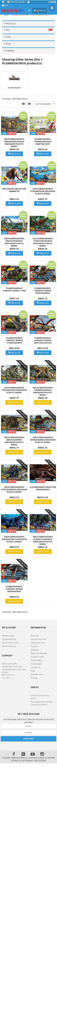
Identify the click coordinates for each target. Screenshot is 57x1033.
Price (8, 30)
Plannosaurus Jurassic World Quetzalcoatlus (43, 340)
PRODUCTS (11, 23)
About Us (35, 635)
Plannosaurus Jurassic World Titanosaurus (14, 340)
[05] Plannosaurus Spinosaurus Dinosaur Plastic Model (42, 439)
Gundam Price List (38, 639)
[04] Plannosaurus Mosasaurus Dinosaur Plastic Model (14, 539)
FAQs (33, 671)
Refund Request (9, 646)
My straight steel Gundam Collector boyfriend (41, 703)
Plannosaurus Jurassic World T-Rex (14, 289)
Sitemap (34, 678)
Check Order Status (10, 642)
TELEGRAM (6, 678)
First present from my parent (40, 697)
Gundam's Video (37, 656)
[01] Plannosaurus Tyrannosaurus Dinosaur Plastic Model (43, 391)
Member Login (8, 635)
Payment (34, 646)
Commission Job (37, 642)
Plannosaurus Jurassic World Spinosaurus (42, 290)
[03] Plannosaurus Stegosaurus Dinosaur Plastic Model (14, 489)
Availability (10, 50)
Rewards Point (37, 674)
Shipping (34, 649)
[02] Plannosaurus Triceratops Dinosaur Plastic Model (14, 390)
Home (6, 15)
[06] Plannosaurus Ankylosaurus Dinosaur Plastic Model (14, 441)
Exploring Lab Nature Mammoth (14, 189)
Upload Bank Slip (9, 639)
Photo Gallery (36, 660)
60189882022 (8, 675)
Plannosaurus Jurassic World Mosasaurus (14, 589)
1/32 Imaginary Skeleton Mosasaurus (43, 488)
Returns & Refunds (39, 653)
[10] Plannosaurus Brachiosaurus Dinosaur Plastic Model (14, 242)
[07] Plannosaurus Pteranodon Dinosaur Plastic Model (42, 191)
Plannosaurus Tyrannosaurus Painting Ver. (43, 141)
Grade (8, 36)
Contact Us (35, 667)
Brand (8, 43)
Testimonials (36, 664)
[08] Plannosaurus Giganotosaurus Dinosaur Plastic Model (43, 540)
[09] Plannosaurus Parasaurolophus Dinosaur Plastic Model (14, 143)
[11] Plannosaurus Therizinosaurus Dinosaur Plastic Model (43, 242)
